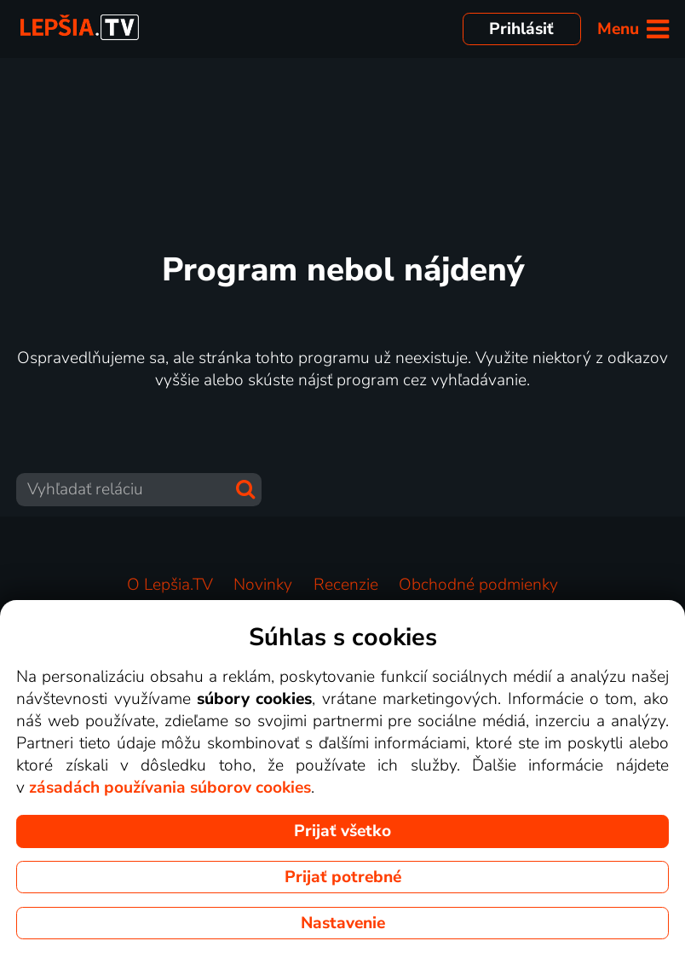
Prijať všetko (342, 831)
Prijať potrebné (343, 877)
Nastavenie (343, 923)
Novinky (262, 585)
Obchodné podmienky (478, 585)
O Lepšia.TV (170, 585)
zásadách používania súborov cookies (170, 787)
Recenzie (346, 585)
